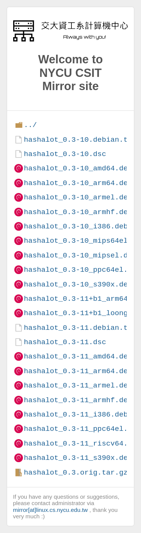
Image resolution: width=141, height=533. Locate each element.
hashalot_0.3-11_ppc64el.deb (82, 429)
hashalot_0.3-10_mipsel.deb (80, 255)
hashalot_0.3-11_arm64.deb (78, 371)
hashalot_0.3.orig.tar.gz (75, 472)
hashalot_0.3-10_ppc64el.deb (82, 270)
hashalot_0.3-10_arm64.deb (78, 183)
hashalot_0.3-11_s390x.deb (78, 458)
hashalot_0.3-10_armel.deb (78, 197)
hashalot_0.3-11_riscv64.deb (82, 443)
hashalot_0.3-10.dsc (65, 154)
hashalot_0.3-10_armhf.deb (78, 212)
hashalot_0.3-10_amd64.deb (78, 168)
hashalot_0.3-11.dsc (65, 342)
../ (30, 125)
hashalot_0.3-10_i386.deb (75, 226)
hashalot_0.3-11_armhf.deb (78, 400)
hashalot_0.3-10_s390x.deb (78, 284)
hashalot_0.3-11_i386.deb (75, 414)
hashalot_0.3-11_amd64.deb (78, 356)
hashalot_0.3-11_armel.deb (78, 385)
